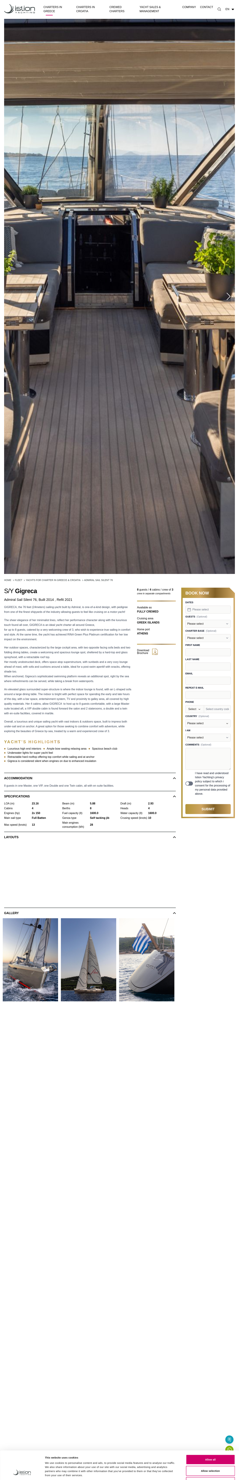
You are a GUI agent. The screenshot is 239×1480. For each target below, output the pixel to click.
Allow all (210, 1435)
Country (191, 716)
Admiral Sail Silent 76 (98, 580)
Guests (190, 616)
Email (189, 673)
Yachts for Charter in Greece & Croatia (53, 580)
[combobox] (208, 610)
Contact (206, 7)
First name (192, 645)
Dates (189, 602)
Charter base (194, 630)
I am (187, 730)
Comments (192, 744)
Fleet (18, 580)
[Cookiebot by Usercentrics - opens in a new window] (22, 1473)
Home (7, 580)
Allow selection (210, 1446)
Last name (192, 659)
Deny (210, 1457)
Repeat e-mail (194, 687)
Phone (189, 702)
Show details (180, 1473)
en (230, 9)
